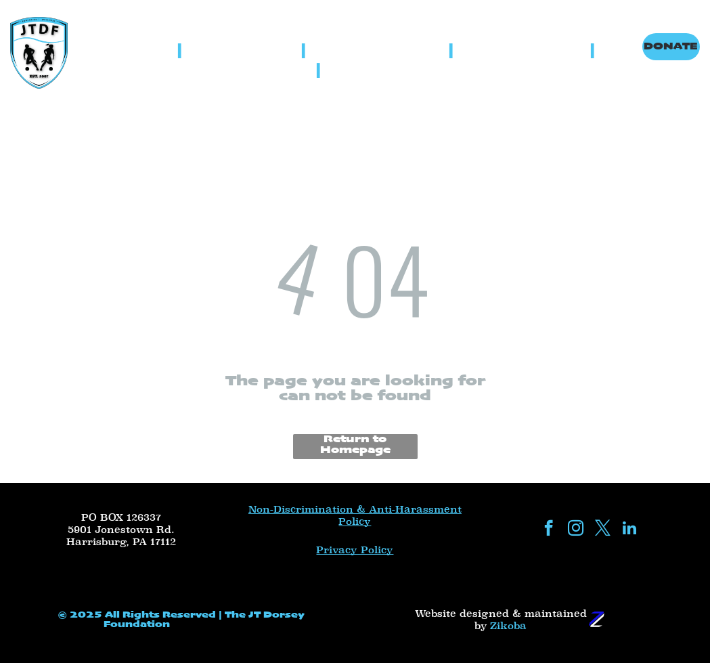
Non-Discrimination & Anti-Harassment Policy (355, 515)
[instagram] (575, 529)
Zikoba (508, 626)
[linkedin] (630, 529)
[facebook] (548, 529)
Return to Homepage (355, 445)
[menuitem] (147, 50)
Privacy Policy (354, 550)
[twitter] (603, 529)
